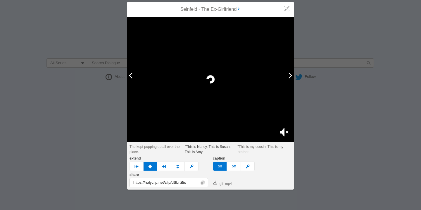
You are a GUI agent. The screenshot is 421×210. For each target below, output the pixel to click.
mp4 (228, 184)
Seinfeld (188, 9)
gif (218, 183)
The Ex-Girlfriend (221, 9)
